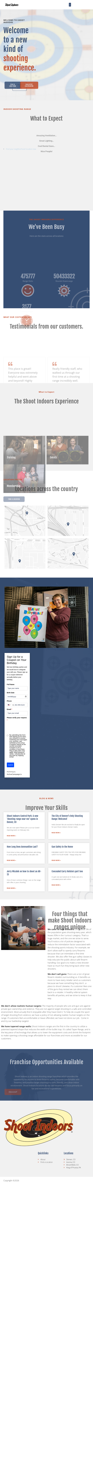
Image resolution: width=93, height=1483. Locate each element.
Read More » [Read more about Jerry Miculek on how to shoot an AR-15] (11, 888)
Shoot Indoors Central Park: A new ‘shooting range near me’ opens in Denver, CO (22, 819)
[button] (70, 5)
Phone (9, 701)
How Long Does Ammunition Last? (22, 846)
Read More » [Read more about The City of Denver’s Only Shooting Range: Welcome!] (56, 833)
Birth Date (10, 693)
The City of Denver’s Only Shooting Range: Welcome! (67, 817)
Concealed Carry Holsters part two (67, 871)
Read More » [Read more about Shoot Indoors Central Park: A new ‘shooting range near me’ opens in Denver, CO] (11, 836)
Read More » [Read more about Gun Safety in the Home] (56, 860)
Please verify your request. (17, 719)
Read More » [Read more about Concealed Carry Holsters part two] (56, 885)
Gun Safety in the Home (62, 846)
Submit (10, 765)
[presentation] (24, 726)
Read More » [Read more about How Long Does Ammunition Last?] (11, 860)
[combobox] (10, 705)
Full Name (10, 684)
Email (9, 709)
